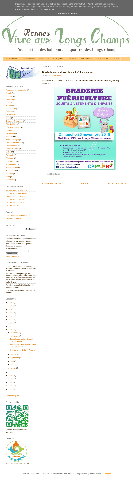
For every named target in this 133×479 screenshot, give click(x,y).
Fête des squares (12, 127)
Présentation (11, 164)
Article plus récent (51, 183)
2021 (11, 319)
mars (13, 364)
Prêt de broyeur (12, 167)
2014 (11, 382)
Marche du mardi (12, 149)
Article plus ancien (117, 183)
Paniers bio (10, 155)
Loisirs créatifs (11, 146)
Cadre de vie (11, 109)
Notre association (28, 59)
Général (9, 136)
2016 (11, 376)
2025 (11, 306)
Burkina (9, 105)
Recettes (9, 174)
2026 (11, 303)
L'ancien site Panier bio (15, 199)
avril (12, 361)
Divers (8, 118)
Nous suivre (71, 59)
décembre (15, 333)
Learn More (63, 13)
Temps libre (10, 180)
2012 (11, 389)
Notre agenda (58, 59)
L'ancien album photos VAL (16, 190)
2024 (11, 309)
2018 (11, 330)
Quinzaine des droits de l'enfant (22, 350)
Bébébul (9, 96)
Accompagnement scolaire (16, 90)
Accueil (84, 183)
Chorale (9, 112)
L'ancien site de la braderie (16, 193)
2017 (11, 372)
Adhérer (115, 59)
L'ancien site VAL (12, 205)
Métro (8, 152)
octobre (14, 354)
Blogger (108, 474)
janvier (13, 368)
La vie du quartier (56, 75)
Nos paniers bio (102, 59)
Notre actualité (11, 59)
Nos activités (44, 59)
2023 (11, 313)
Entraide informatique (14, 121)
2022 (11, 316)
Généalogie (10, 133)
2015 (11, 379)
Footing (9, 130)
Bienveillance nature (14, 99)
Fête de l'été (10, 124)
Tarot (8, 177)
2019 (11, 326)
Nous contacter (86, 59)
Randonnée (10, 170)
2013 (11, 386)
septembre (15, 358)
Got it (74, 13)
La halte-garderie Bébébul (16, 196)
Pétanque (9, 158)
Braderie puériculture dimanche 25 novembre (22, 340)
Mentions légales (12, 396)
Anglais (8, 93)
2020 (11, 323)
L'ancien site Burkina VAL (15, 202)
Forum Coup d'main (13, 219)
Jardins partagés (12, 140)
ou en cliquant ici (12, 256)
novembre (15, 336)
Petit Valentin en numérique (16, 216)
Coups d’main (11, 115)
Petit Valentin (11, 161)
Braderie (9, 102)
